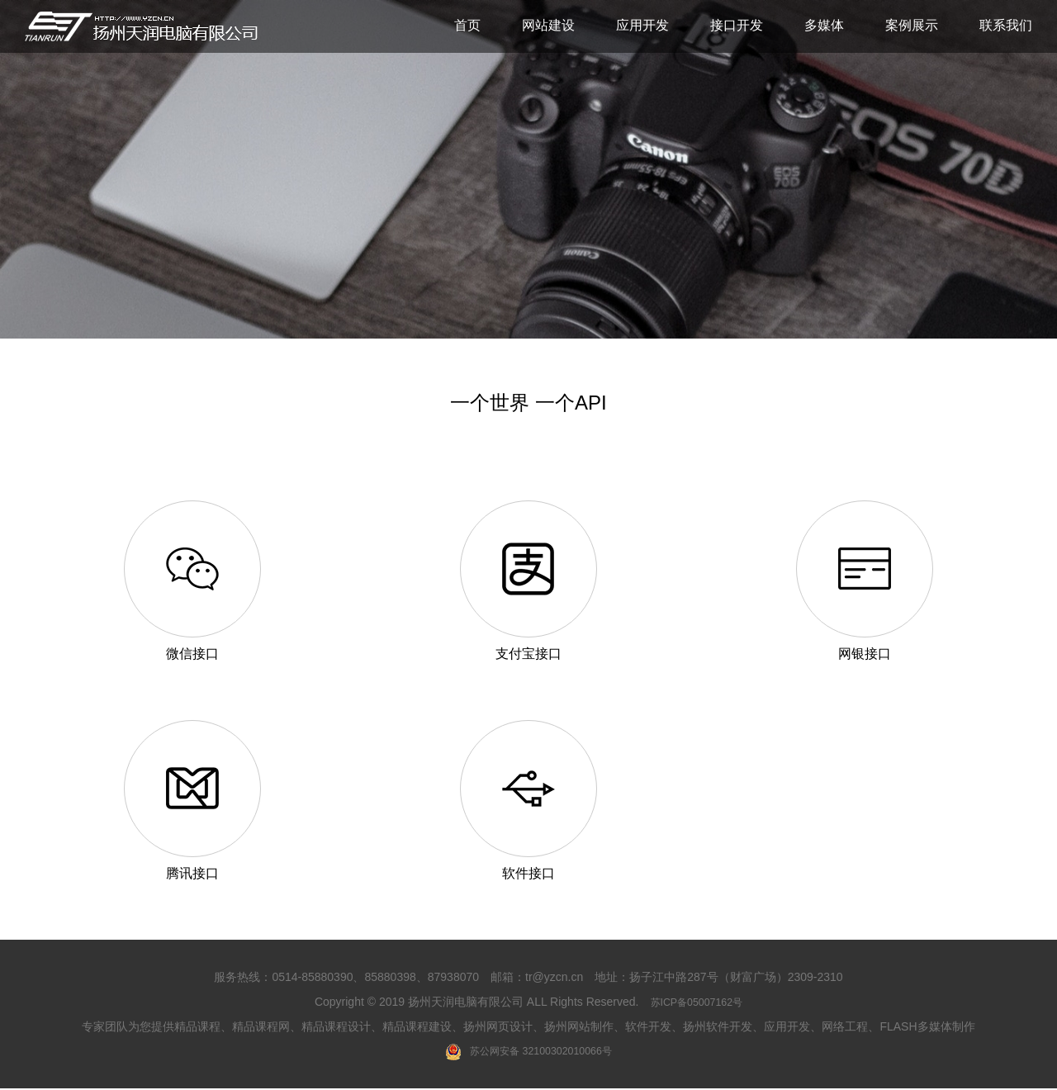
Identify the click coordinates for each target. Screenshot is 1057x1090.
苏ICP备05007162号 (696, 1002)
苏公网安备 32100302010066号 (529, 1052)
